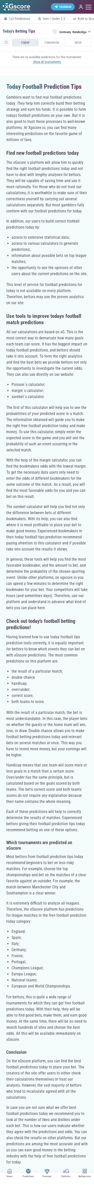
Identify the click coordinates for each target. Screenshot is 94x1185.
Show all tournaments (47, 62)
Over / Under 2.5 (51, 19)
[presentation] (25, 42)
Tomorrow (51, 43)
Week (78, 43)
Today (25, 43)
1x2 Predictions (17, 19)
